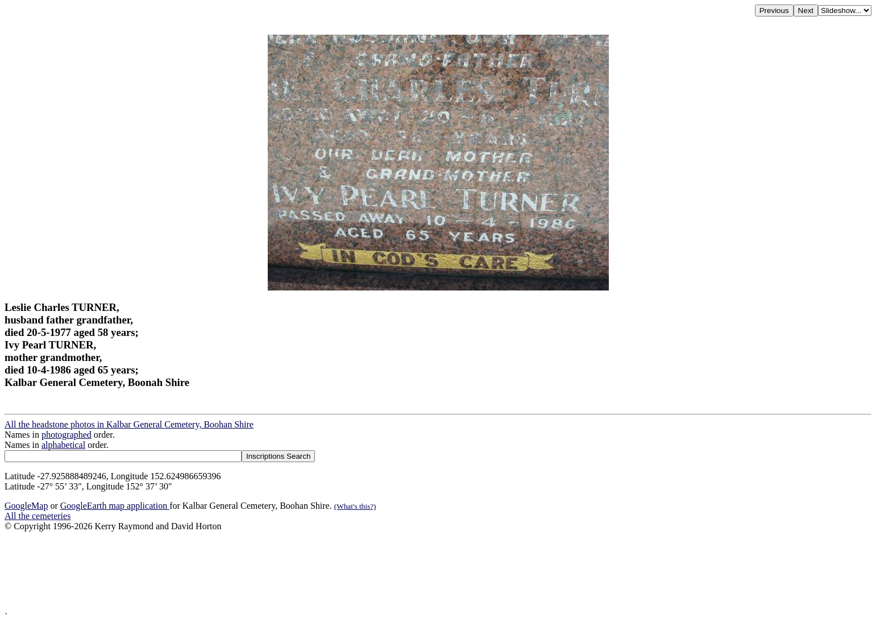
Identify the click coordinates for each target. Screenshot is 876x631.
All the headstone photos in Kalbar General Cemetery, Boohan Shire (129, 424)
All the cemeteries (37, 516)
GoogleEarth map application (114, 505)
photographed (66, 434)
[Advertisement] (346, 572)
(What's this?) (355, 506)
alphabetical (63, 445)
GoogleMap (26, 505)
